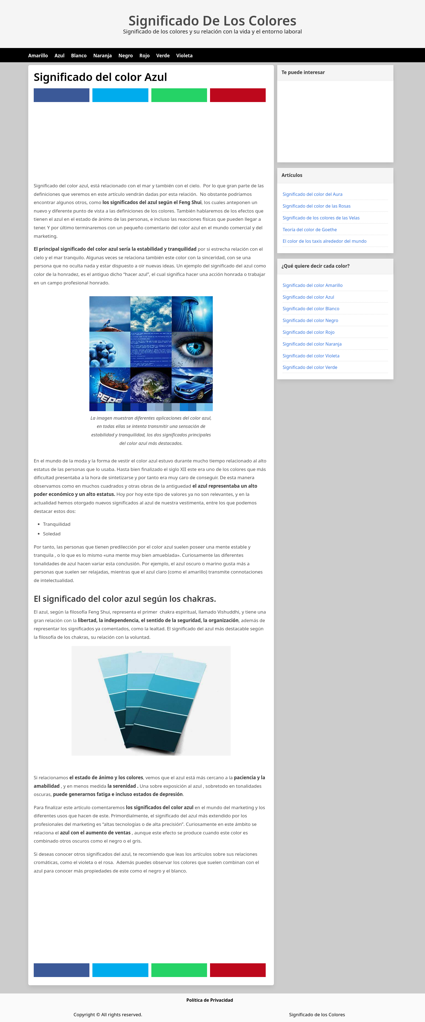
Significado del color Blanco (311, 309)
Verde (163, 55)
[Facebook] (61, 95)
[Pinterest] (237, 95)
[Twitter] (120, 95)
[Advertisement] (151, 143)
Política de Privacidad (209, 1000)
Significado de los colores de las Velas (321, 218)
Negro (125, 55)
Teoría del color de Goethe (310, 230)
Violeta (184, 55)
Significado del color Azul (308, 297)
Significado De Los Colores (213, 20)
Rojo (145, 55)
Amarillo (38, 55)
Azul (59, 55)
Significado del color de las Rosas (317, 206)
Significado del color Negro (310, 320)
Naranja (102, 55)
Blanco (79, 55)
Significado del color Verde (310, 367)
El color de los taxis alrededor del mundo (325, 241)
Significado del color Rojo (309, 332)
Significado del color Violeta (311, 356)
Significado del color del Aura (312, 194)
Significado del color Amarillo (313, 285)
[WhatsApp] (179, 95)
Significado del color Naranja (312, 344)
